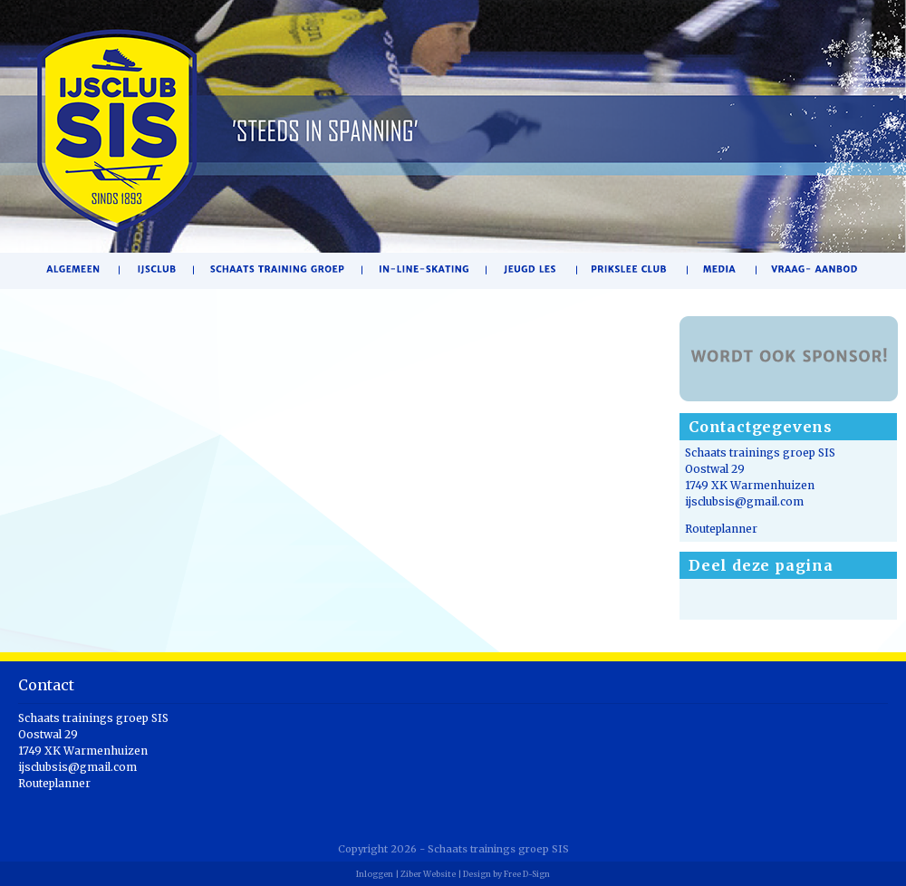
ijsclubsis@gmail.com (744, 501)
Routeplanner (721, 528)
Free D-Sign (527, 874)
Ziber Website (428, 874)
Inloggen (374, 874)
